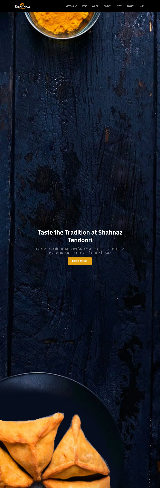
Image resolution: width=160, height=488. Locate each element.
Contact (107, 6)
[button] (12, 244)
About (84, 6)
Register (131, 6)
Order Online (79, 261)
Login (142, 6)
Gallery (95, 6)
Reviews (119, 6)
